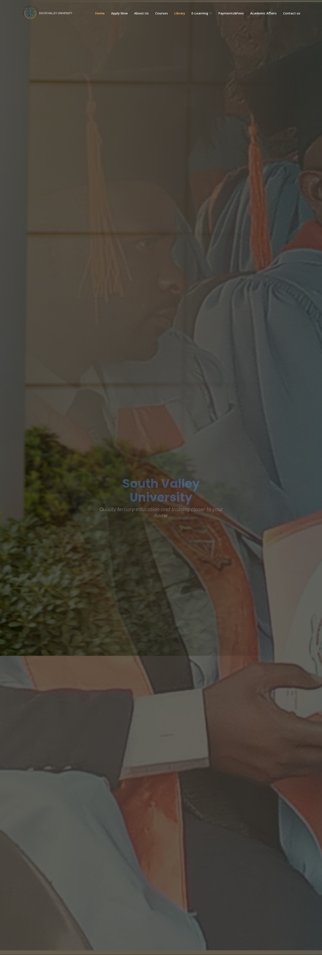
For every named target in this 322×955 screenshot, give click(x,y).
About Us (141, 13)
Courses (161, 13)
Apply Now (119, 13)
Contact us (291, 13)
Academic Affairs (263, 13)
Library (179, 13)
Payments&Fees (231, 13)
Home (100, 13)
